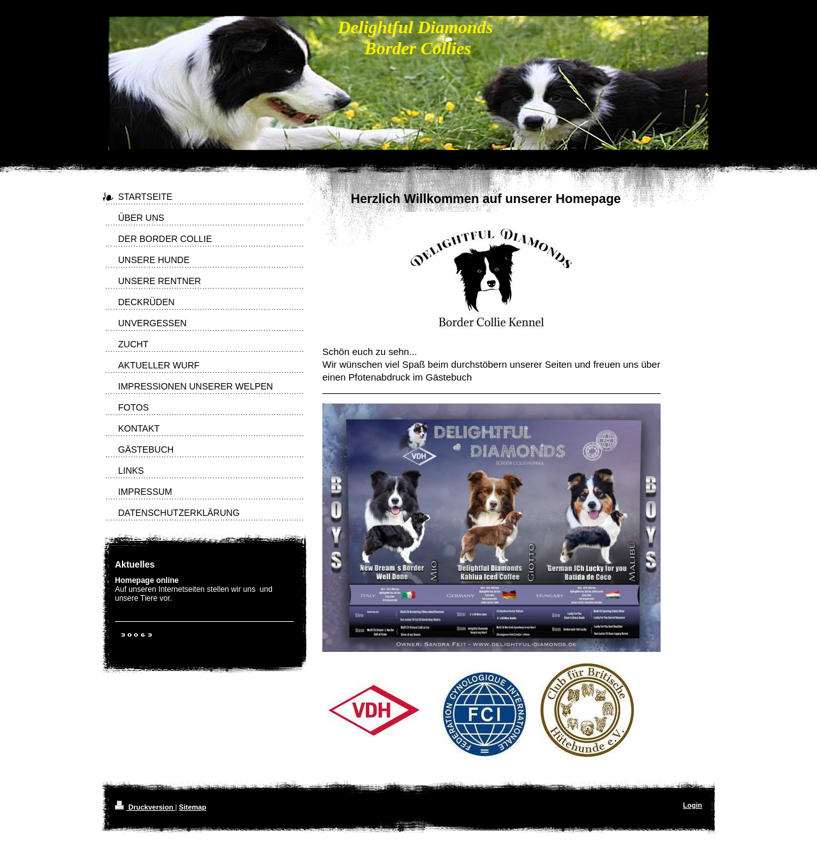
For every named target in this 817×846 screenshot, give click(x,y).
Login (692, 805)
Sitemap (192, 807)
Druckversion (145, 807)
